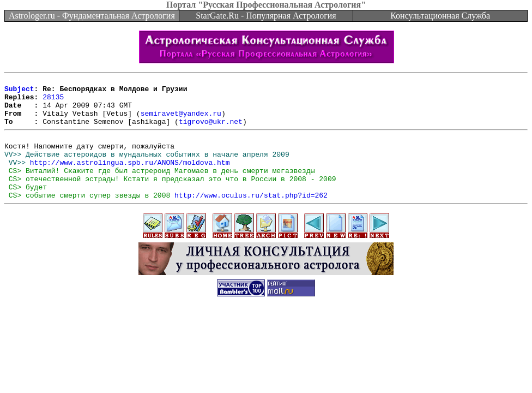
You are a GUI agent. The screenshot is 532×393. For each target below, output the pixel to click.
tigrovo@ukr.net (211, 131)
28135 (53, 101)
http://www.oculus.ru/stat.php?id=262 (251, 218)
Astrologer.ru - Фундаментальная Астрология (92, 15)
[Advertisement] (266, 351)
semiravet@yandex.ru (181, 121)
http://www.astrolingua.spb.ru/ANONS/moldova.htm (130, 178)
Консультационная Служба (440, 15)
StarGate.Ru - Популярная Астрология (266, 15)
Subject (19, 92)
